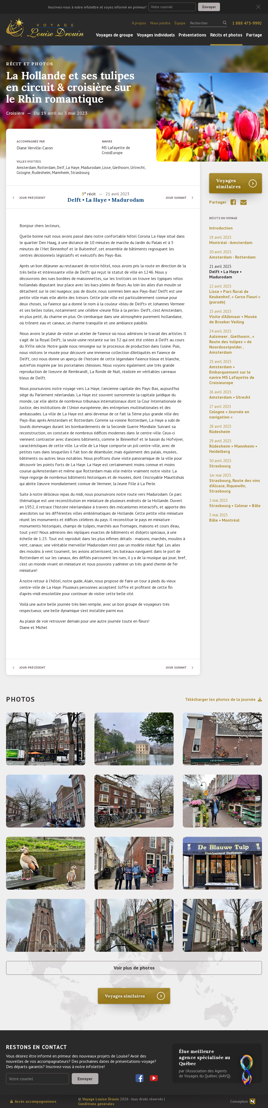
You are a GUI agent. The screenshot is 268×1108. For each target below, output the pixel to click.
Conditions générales (96, 1103)
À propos (139, 23)
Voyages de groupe (114, 35)
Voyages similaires (228, 183)
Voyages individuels (156, 35)
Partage (254, 35)
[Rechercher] (208, 23)
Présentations (192, 35)
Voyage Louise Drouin (100, 1099)
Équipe (180, 23)
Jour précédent (32, 198)
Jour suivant (176, 198)
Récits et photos (226, 35)
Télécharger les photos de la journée (223, 699)
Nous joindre (160, 23)
